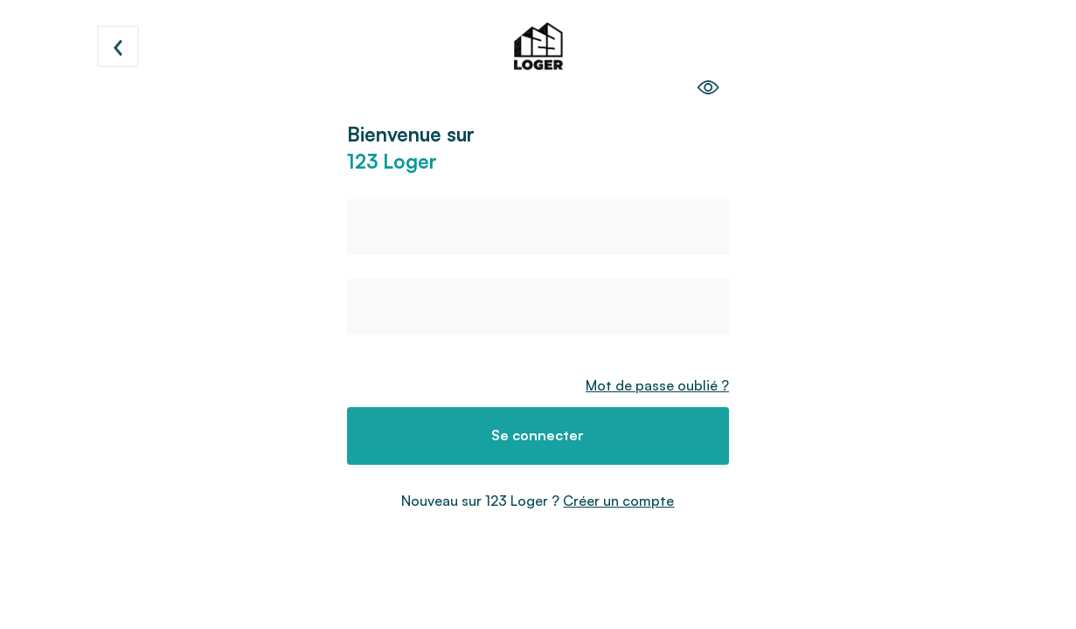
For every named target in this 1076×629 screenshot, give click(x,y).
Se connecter (537, 435)
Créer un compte (618, 500)
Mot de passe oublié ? (657, 385)
